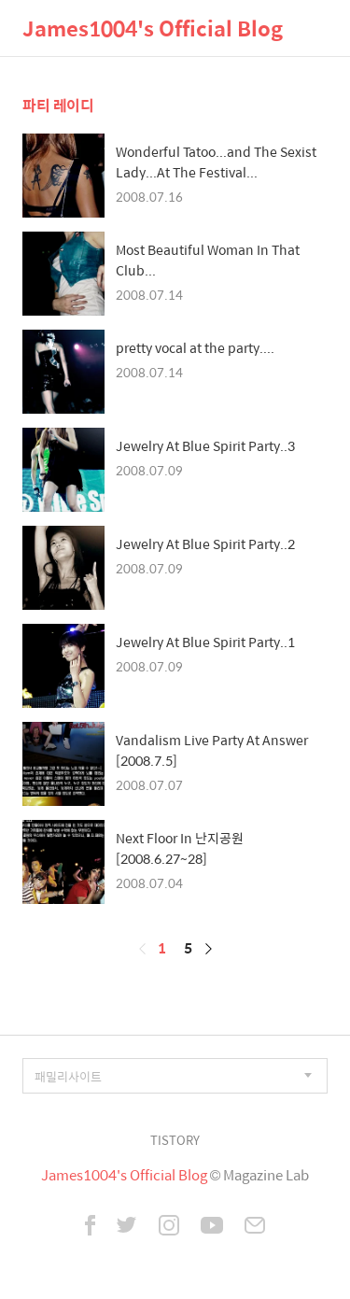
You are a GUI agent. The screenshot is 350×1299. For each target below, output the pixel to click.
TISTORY (175, 1140)
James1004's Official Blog (152, 28)
